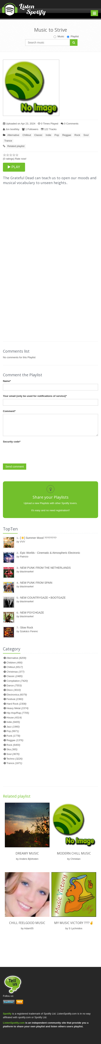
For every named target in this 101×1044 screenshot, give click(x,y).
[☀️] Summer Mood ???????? (38, 537)
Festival (14, 699)
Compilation (17, 680)
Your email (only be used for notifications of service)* (35, 396)
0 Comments (69, 123)
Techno (14, 758)
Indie (48, 135)
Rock (77, 135)
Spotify (7, 1013)
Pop (57, 135)
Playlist (73, 36)
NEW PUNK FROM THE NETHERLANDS (45, 567)
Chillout (27, 135)
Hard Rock (16, 703)
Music (59, 36)
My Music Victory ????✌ (73, 923)
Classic (38, 135)
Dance (14, 685)
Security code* (11, 441)
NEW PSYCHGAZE (32, 612)
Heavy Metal (17, 708)
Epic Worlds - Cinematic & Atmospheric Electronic (50, 552)
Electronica (16, 694)
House (14, 717)
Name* (7, 381)
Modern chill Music (74, 853)
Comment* (9, 411)
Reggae (66, 135)
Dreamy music (27, 853)
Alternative (13, 135)
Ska (11, 749)
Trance (8, 140)
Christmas (15, 671)
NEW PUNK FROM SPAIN (36, 582)
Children (14, 662)
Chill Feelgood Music (27, 923)
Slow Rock (26, 627)
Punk (13, 735)
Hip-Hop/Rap (17, 712)
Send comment (14, 466)
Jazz (13, 726)
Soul (86, 135)
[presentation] (32, 452)
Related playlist (15, 146)
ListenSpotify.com (14, 1022)
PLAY (14, 167)
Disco (13, 689)
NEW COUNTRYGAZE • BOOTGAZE (43, 597)
